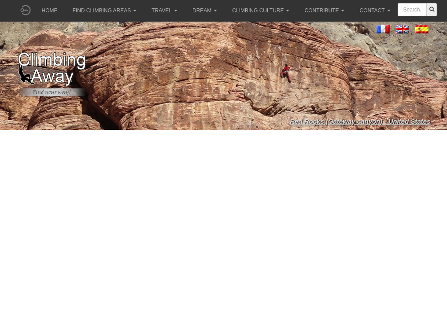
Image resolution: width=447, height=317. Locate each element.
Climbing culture (260, 10)
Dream (204, 10)
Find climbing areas (105, 10)
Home (50, 10)
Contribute (324, 10)
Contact (374, 10)
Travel (164, 10)
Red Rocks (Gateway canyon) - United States (360, 121)
